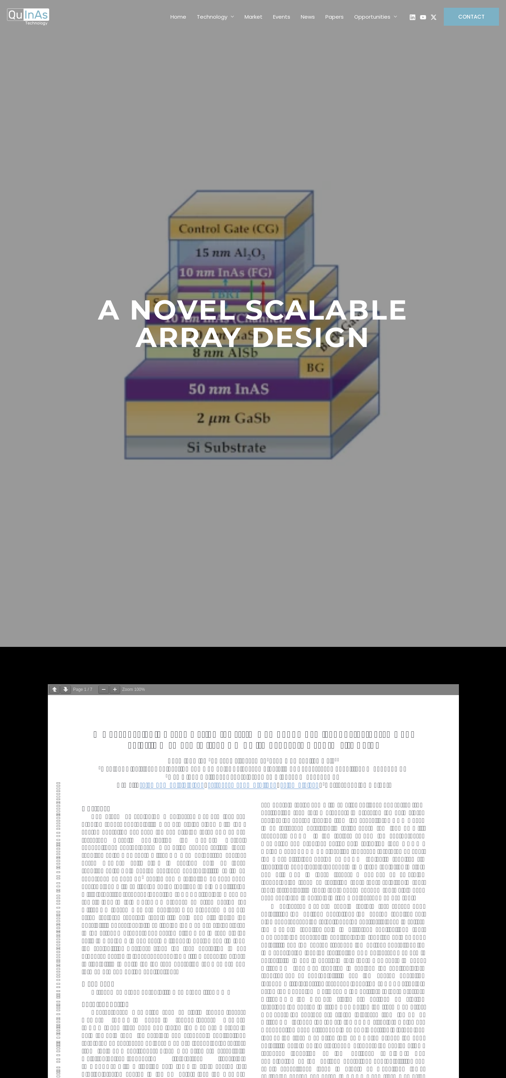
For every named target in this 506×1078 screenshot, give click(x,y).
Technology (212, 16)
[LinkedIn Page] (412, 17)
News (308, 16)
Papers (334, 16)
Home (178, 16)
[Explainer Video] (423, 17)
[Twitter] (433, 17)
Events (281, 16)
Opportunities (372, 16)
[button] (471, 17)
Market (253, 16)
